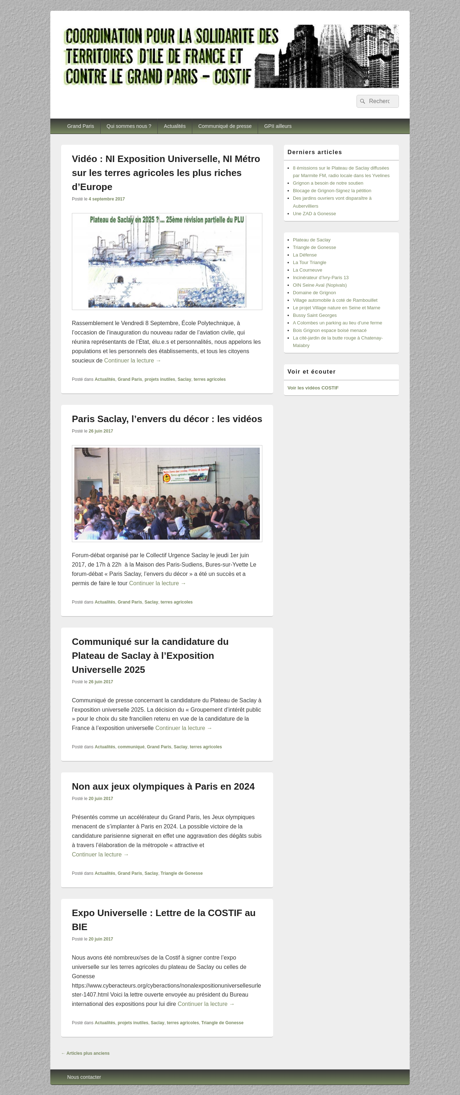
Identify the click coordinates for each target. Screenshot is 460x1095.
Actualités (175, 126)
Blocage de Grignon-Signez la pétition (332, 190)
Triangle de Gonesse (182, 873)
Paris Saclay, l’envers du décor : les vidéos (167, 418)
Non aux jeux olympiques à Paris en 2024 (163, 786)
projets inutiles (159, 379)
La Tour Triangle (309, 262)
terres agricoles (210, 379)
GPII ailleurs (277, 126)
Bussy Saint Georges (315, 315)
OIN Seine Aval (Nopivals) (320, 285)
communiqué (131, 746)
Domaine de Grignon (314, 292)
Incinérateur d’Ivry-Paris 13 (321, 277)
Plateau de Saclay (312, 239)
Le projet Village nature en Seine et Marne (336, 307)
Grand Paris (80, 126)
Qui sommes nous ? (129, 126)
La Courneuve (307, 270)
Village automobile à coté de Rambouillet (335, 300)
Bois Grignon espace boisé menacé (330, 330)
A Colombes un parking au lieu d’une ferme (337, 322)
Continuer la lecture (132, 360)
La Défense (305, 255)
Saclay (184, 379)
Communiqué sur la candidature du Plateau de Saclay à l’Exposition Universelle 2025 (150, 655)
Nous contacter (84, 1077)
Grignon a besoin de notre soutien (328, 183)
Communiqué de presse (225, 126)
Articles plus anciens (85, 1053)
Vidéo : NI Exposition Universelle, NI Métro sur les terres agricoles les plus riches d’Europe (166, 172)
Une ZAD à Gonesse (314, 213)
